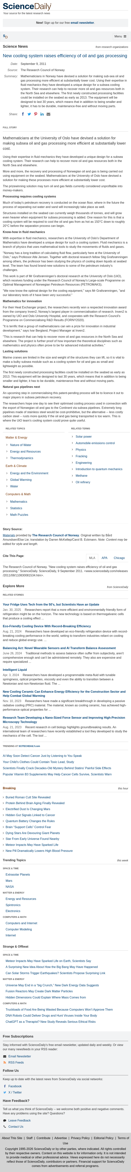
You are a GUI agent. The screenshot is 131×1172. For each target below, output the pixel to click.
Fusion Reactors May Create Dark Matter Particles (39, 991)
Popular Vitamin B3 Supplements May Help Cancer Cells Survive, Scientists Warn (57, 774)
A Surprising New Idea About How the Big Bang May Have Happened (52, 967)
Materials (9, 535)
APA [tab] (104, 558)
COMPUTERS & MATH (14, 917)
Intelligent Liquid (15, 669)
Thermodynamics (21, 458)
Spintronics (13, 905)
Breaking (9, 788)
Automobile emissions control (95, 443)
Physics (81, 449)
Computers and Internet (21, 923)
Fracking (81, 456)
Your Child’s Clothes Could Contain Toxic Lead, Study (38, 762)
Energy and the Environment (29, 473)
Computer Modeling (19, 929)
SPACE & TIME (11, 868)
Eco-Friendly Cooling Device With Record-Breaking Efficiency (47, 626)
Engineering (84, 462)
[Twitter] (29, 114)
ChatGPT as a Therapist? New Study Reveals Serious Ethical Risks (51, 1021)
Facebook (15, 1086)
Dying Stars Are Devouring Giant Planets (33, 833)
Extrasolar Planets (18, 874)
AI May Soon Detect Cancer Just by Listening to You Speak (42, 755)
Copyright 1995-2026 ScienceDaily (28, 1148)
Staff (29, 1138)
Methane (81, 475)
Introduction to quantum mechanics (99, 469)
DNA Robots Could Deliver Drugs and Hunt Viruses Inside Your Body (51, 1015)
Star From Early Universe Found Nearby (32, 838)
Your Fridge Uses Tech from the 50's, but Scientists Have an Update (51, 604)
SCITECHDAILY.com (29, 746)
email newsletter (82, 22)
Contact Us (15, 1126)
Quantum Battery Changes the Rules (30, 821)
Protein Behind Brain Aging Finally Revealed (35, 803)
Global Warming (21, 479)
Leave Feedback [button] (19, 1120)
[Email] (48, 114)
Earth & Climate (16, 466)
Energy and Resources (25, 451)
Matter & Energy (16, 437)
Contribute (43, 1138)
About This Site (12, 1138)
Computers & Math (18, 494)
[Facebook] (23, 114)
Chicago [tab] (119, 558)
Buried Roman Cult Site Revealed (28, 797)
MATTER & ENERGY (13, 892)
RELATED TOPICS (15, 428)
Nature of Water (20, 445)
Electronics (13, 911)
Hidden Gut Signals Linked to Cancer (30, 815)
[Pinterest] (35, 114)
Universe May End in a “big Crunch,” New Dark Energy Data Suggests (52, 985)
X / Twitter (15, 1092)
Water (14, 486)
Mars (9, 880)
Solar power (84, 436)
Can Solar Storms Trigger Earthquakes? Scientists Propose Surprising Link (55, 973)
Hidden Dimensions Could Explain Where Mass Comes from (46, 997)
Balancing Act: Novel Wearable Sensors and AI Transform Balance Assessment (59, 648)
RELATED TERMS (80, 428)
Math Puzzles (19, 514)
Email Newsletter (19, 1056)
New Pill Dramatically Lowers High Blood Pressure (39, 850)
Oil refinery (83, 482)
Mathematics (18, 501)
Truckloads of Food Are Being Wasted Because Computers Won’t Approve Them (59, 1009)
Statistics (16, 508)
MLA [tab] (92, 558)
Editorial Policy (104, 1138)
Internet (11, 935)
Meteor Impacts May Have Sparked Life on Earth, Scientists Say (48, 961)
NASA (10, 886)
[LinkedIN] (42, 114)
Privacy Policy (80, 1138)
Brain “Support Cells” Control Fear (28, 827)
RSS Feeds (16, 1062)
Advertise (60, 1138)
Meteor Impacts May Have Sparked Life (32, 844)
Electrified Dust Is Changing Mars (28, 809)
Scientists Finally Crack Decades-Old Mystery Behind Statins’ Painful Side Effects (57, 768)
